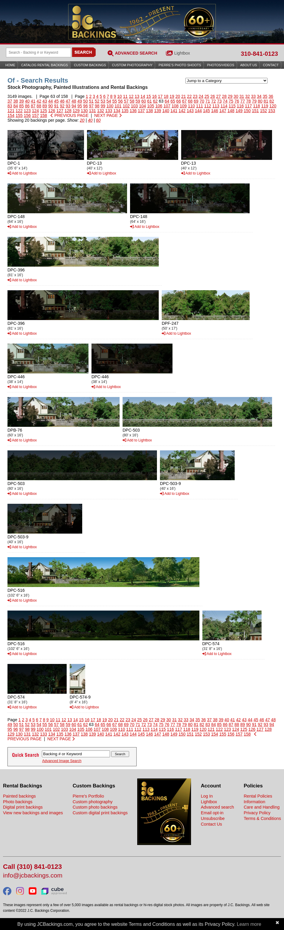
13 (137, 96)
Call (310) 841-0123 (32, 867)
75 (231, 101)
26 (212, 96)
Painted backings (19, 796)
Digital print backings (23, 807)
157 (35, 115)
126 (51, 110)
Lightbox (182, 53)
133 (108, 110)
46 (62, 101)
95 (79, 105)
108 (175, 105)
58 (132, 101)
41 (33, 101)
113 (215, 105)
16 (154, 96)
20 (177, 96)
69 (196, 101)
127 (60, 110)
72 (213, 101)
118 (256, 105)
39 (21, 101)
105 (150, 105)
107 (167, 105)
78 (248, 101)
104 (142, 105)
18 (166, 96)
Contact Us (211, 824)
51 (91, 101)
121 (10, 110)
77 (242, 101)
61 (149, 101)
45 (56, 101)
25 (206, 96)
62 (155, 101)
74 (225, 101)
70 (201, 101)
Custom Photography (132, 65)
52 (97, 101)
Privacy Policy (257, 812)
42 (38, 101)
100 (109, 105)
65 (172, 101)
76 (236, 101)
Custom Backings (90, 65)
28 (224, 96)
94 (73, 105)
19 (172, 96)
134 (116, 110)
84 (15, 105)
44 (50, 101)
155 (19, 115)
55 (114, 101)
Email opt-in (212, 812)
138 (149, 110)
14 (143, 96)
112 (207, 105)
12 (131, 96)
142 (181, 110)
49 (79, 101)
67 (184, 101)
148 (230, 110)
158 (43, 115)
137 (141, 110)
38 (15, 101)
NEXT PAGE (108, 115)
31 (241, 96)
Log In (207, 796)
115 (232, 105)
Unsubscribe (213, 818)
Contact (271, 65)
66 (178, 101)
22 (189, 96)
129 (76, 110)
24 (201, 96)
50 (85, 101)
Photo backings (17, 801)
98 (97, 105)
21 (183, 96)
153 (271, 110)
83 (9, 105)
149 (239, 110)
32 (247, 96)
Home (10, 65)
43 (44, 101)
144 (198, 110)
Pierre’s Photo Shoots (179, 65)
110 (191, 105)
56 (120, 101)
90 (50, 105)
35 (265, 96)
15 (148, 96)
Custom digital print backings (100, 812)
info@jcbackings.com (32, 875)
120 (272, 105)
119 (264, 105)
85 (21, 105)
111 (199, 105)
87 (33, 105)
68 (190, 101)
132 (100, 110)
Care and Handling (262, 807)
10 (119, 96)
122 (19, 110)
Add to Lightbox (22, 173)
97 (91, 105)
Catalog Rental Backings (44, 65)
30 (235, 96)
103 (134, 105)
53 (103, 101)
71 (207, 101)
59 (137, 101)
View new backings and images (33, 812)
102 (126, 105)
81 (266, 101)
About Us (248, 65)
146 (214, 110)
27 (218, 96)
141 (173, 110)
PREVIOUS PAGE (69, 115)
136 (133, 110)
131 (92, 110)
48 (73, 101)
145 (206, 110)
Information (254, 801)
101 (117, 105)
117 (248, 105)
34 (259, 96)
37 (9, 101)
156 (27, 115)
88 (38, 105)
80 (260, 101)
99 (103, 105)
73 (219, 101)
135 (125, 110)
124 (35, 110)
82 (271, 101)
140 (165, 110)
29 (230, 96)
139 (157, 110)
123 (27, 110)
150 (247, 110)
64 (167, 101)
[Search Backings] (38, 52)
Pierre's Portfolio (88, 796)
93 (68, 105)
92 (62, 105)
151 (255, 110)
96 (85, 105)
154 (10, 115)
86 (27, 105)
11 (125, 96)
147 (222, 110)
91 (56, 105)
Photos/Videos (220, 65)
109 (183, 105)
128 (68, 110)
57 (126, 101)
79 (254, 101)
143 (190, 110)
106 (158, 105)
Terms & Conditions (262, 818)
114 (223, 105)
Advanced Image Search (61, 761)
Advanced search (217, 807)
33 (253, 96)
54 (108, 101)
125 (43, 110)
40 (27, 101)
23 (195, 96)
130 (84, 110)
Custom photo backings (95, 807)
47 (68, 101)
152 (263, 110)
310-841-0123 (259, 53)
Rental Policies (258, 796)
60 (143, 101)
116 (240, 105)
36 (270, 96)
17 (160, 96)
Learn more (249, 924)
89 (44, 105)
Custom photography (93, 801)
